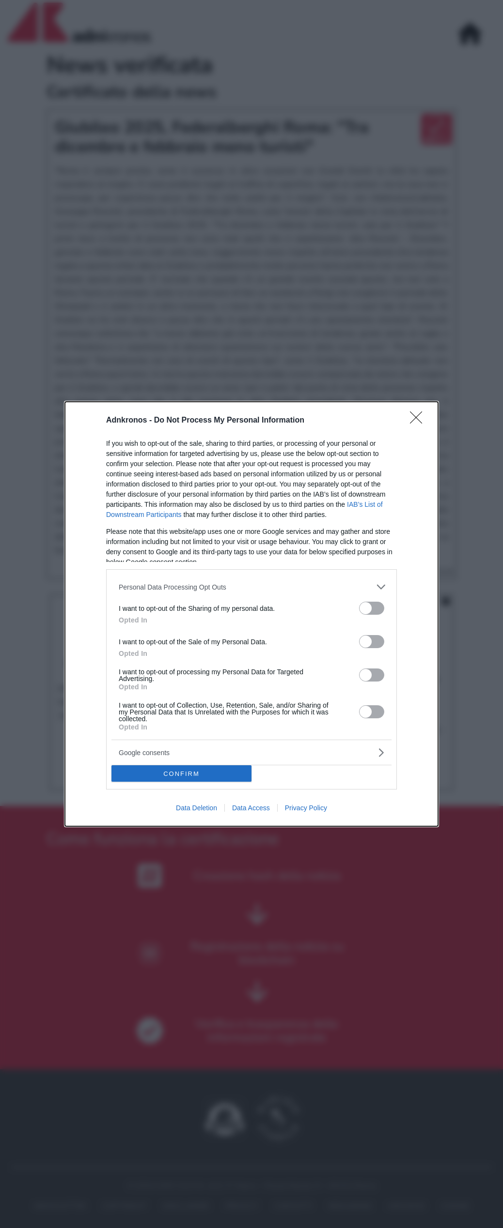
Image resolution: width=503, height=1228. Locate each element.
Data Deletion (196, 808)
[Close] (419, 420)
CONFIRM (181, 773)
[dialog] (251, 614)
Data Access (251, 808)
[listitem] (251, 587)
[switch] (371, 608)
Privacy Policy (306, 808)
